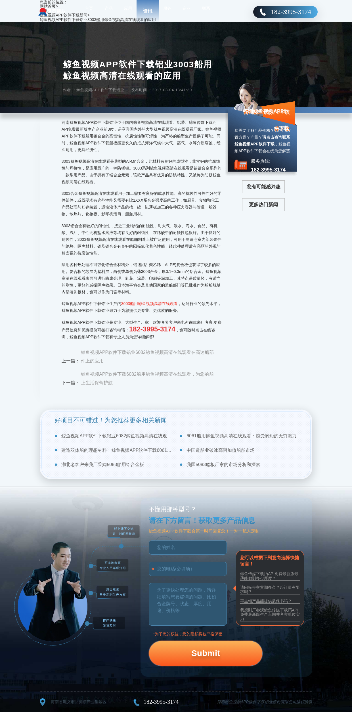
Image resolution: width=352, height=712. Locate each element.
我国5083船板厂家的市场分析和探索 (223, 464)
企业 (186, 11)
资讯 (147, 11)
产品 (109, 11)
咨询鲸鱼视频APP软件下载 (266, 119)
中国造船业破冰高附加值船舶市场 (221, 450)
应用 (128, 11)
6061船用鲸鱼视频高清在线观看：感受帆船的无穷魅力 (242, 435)
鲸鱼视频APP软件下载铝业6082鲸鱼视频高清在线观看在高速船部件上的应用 (147, 356)
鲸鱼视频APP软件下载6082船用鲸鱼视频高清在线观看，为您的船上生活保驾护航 (147, 378)
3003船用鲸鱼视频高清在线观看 (149, 303)
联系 (206, 11)
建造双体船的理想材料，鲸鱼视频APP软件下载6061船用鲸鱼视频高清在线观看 (116, 450)
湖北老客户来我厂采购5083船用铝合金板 (102, 464)
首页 (89, 11)
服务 (167, 11)
